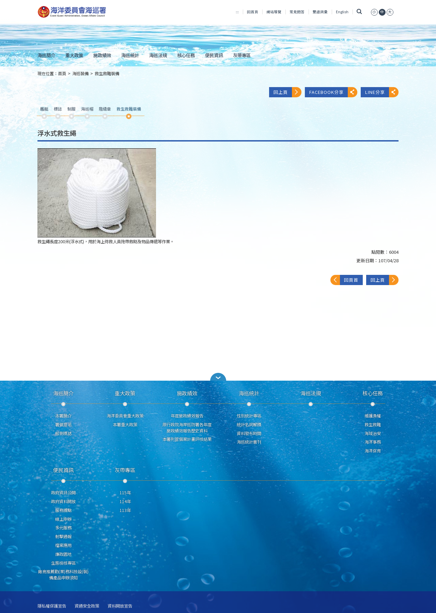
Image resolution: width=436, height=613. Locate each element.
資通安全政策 (87, 606)
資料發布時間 (249, 433)
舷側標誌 (63, 433)
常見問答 (297, 11)
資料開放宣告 (120, 606)
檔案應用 (63, 545)
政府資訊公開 (63, 493)
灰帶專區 (242, 55)
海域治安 (372, 433)
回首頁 (252, 11)
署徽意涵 (63, 424)
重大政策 (74, 55)
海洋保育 (372, 451)
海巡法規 (158, 55)
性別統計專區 (249, 416)
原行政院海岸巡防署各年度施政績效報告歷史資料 (187, 427)
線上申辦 (63, 519)
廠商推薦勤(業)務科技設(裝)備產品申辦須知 (63, 574)
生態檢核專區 (63, 563)
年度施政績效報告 (187, 416)
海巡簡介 (46, 55)
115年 (125, 493)
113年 (125, 510)
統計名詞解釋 (249, 424)
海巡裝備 (80, 73)
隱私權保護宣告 (51, 606)
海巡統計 (130, 55)
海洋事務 (372, 442)
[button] (374, 11)
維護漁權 (372, 416)
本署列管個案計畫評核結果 (187, 439)
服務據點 (63, 510)
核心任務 (186, 55)
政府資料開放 (63, 501)
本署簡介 (63, 416)
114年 (125, 501)
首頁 (62, 73)
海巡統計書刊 (249, 442)
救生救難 (372, 424)
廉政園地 (63, 554)
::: (237, 11)
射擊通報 (63, 536)
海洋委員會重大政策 (125, 416)
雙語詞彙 (320, 11)
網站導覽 (273, 11)
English (342, 11)
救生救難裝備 (107, 73)
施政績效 (102, 55)
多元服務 (63, 528)
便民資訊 (214, 55)
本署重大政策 (125, 424)
